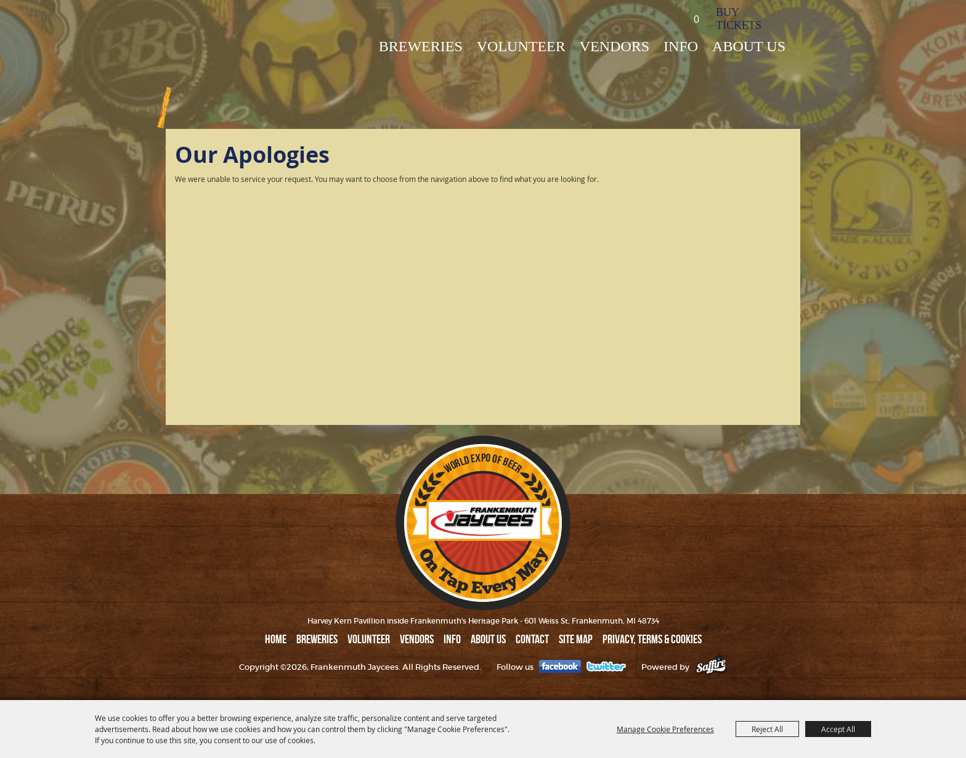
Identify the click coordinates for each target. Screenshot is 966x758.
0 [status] (696, 19)
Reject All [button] (767, 729)
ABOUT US (748, 46)
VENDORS (614, 46)
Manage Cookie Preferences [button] (665, 729)
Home (275, 639)
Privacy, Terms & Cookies (652, 639)
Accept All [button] (838, 729)
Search (658, 18)
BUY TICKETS (738, 18)
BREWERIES (421, 46)
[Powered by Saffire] (711, 667)
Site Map (576, 639)
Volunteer (521, 46)
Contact (532, 639)
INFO (681, 46)
